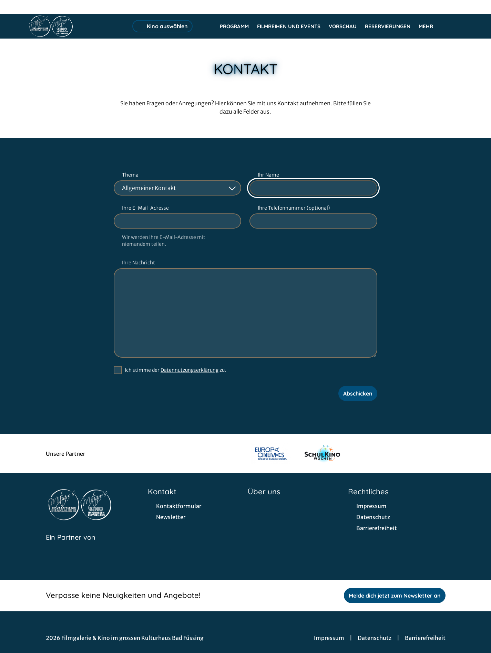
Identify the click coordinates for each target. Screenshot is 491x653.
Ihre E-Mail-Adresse (145, 208)
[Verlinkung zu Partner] (270, 453)
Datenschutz (374, 637)
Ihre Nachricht (138, 263)
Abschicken (357, 393)
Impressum (329, 637)
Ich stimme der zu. (175, 370)
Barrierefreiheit (425, 637)
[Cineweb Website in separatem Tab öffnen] (70, 546)
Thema (130, 175)
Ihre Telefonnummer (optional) (294, 208)
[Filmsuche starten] (456, 26)
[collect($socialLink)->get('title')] (12, 7)
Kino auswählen (162, 26)
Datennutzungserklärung (189, 370)
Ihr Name (268, 175)
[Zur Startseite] (76, 26)
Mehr (430, 26)
